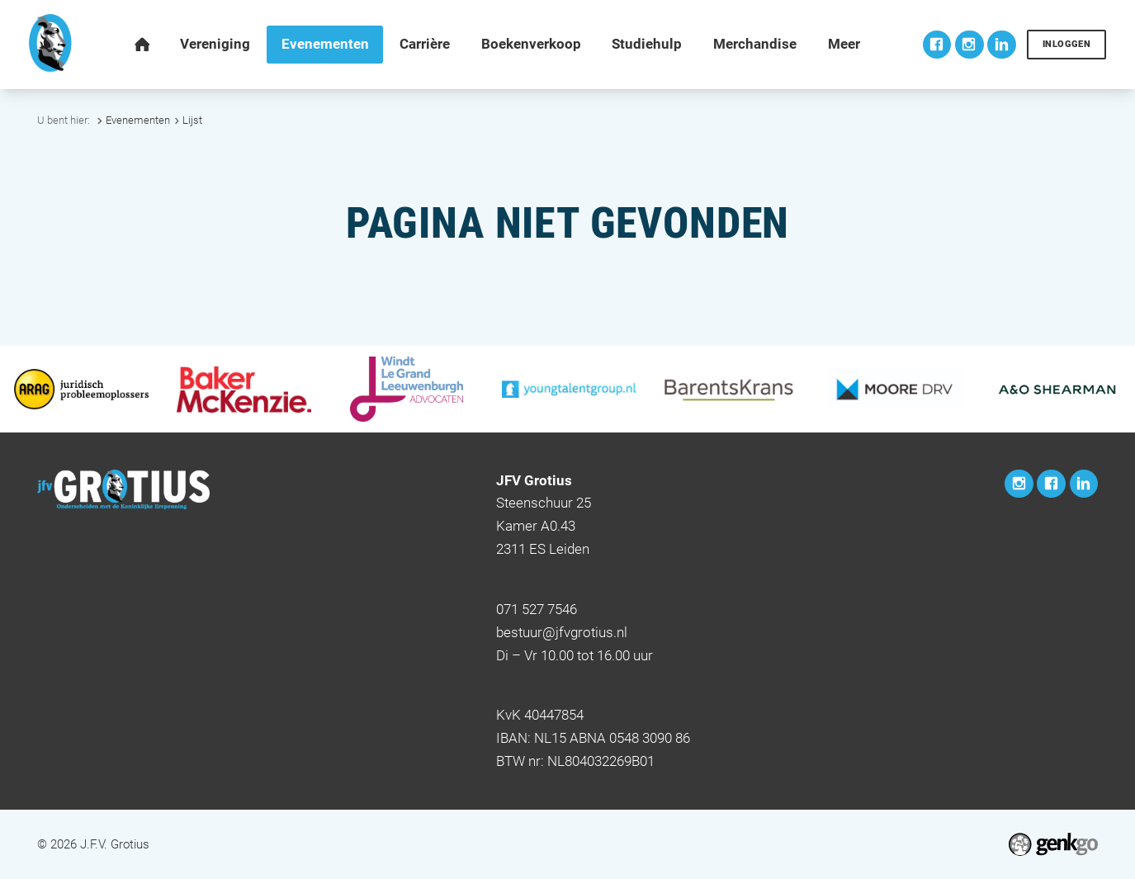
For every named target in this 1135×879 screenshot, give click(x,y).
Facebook (937, 45)
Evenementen (138, 120)
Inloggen (1066, 44)
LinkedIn (1001, 45)
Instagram (969, 45)
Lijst (192, 120)
